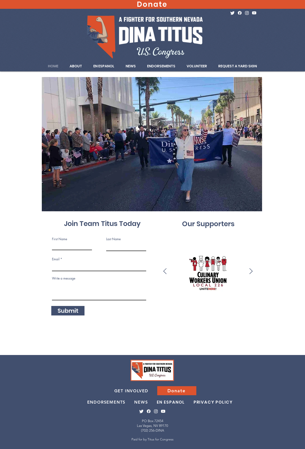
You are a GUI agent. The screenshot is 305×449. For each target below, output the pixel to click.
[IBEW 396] (276, 312)
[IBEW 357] (272, 312)
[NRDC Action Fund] (105, 312)
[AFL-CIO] (216, 312)
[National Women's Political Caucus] (165, 312)
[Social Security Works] (255, 312)
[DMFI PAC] (268, 312)
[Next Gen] (75, 312)
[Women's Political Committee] (148, 312)
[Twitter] (232, 12)
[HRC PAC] (96, 312)
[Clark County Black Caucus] (70, 312)
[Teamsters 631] (203, 312)
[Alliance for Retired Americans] (156, 312)
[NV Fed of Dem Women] (208, 312)
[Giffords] (135, 312)
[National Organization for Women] (199, 312)
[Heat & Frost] (289, 312)
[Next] (251, 271)
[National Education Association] (161, 312)
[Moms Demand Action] (130, 312)
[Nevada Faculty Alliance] (143, 312)
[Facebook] (239, 12)
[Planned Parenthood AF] (92, 312)
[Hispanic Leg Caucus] (173, 312)
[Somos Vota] (62, 312)
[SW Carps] (191, 312)
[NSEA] (221, 312)
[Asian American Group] (294, 312)
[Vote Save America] (88, 312)
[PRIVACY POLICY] (213, 402)
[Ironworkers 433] (229, 312)
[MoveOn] (178, 312)
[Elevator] (259, 312)
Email (55, 259)
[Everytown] (66, 312)
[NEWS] (141, 402)
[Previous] (165, 271)
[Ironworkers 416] (225, 312)
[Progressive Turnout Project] (246, 312)
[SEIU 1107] (251, 312)
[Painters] (285, 312)
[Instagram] (246, 12)
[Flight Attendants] (122, 312)
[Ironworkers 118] (212, 312)
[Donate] (176, 390)
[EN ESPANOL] (171, 402)
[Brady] (126, 312)
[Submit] (67, 310)
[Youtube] (254, 12)
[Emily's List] (79, 312)
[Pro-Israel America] (234, 312)
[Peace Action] (109, 312)
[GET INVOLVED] (132, 390)
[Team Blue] (281, 312)
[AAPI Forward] (113, 312)
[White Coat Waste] (298, 312)
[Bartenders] (169, 312)
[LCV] (182, 312)
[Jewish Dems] (100, 312)
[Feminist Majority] (152, 312)
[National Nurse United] (195, 312)
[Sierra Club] (83, 312)
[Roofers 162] (302, 312)
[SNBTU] (264, 312)
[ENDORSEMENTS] (106, 402)
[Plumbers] (238, 312)
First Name (59, 239)
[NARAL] (139, 312)
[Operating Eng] (242, 312)
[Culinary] (58, 312)
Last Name (113, 239)
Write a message (63, 278)
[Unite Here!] (118, 312)
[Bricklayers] (186, 312)
